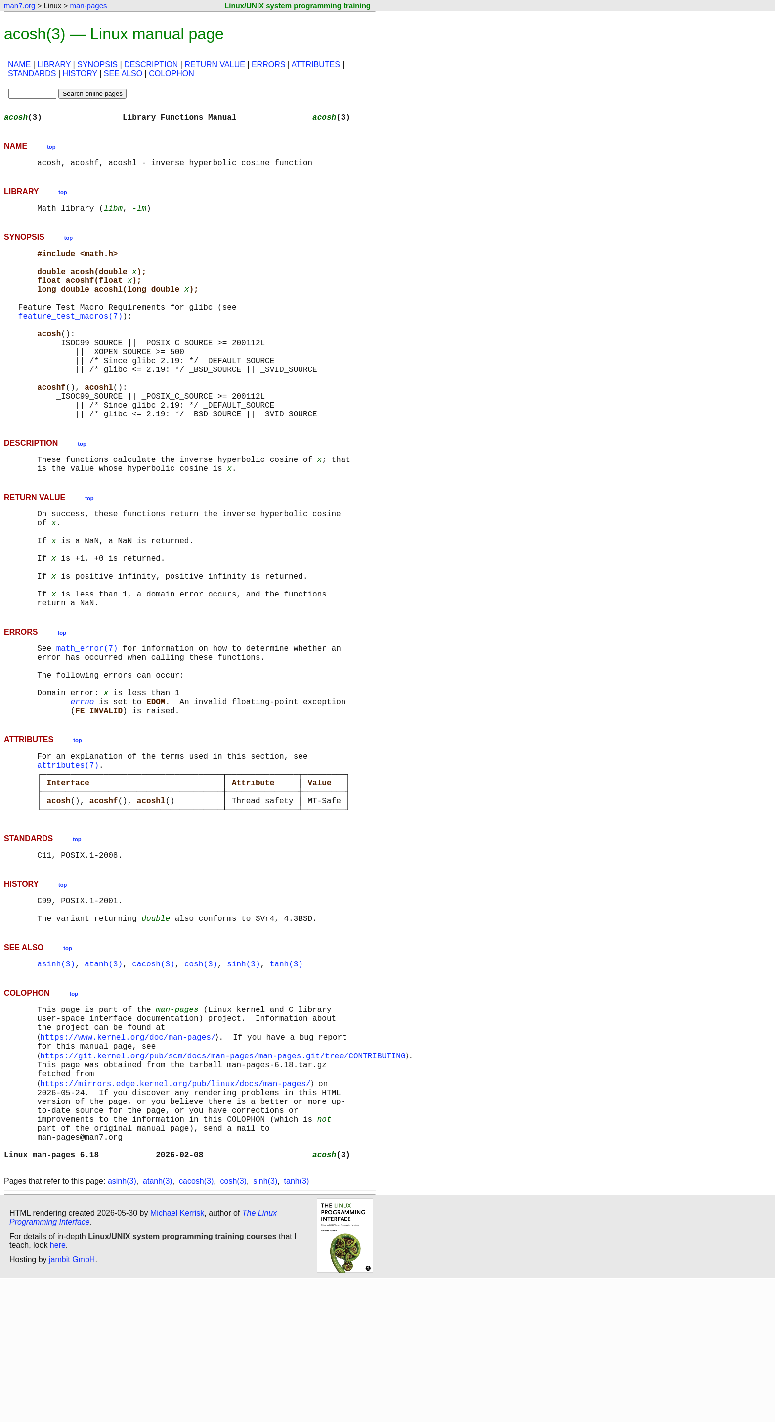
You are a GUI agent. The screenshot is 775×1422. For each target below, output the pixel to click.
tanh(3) (286, 1072)
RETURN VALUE (214, 64)
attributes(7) (68, 853)
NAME (19, 64)
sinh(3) (243, 1072)
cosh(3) (200, 1072)
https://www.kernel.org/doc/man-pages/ (129, 1152)
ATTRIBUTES (316, 64)
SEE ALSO (123, 73)
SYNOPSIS (97, 64)
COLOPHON (171, 73)
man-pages (88, 5)
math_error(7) (87, 719)
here (58, 1384)
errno (82, 784)
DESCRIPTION (151, 64)
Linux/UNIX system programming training (297, 5)
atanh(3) (104, 1072)
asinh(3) (56, 1072)
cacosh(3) (153, 1072)
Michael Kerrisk (177, 1352)
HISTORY (80, 73)
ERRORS (268, 64)
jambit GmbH (72, 1399)
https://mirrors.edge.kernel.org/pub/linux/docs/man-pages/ (177, 1206)
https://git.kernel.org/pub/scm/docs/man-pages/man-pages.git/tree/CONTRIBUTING (224, 1174)
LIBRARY (54, 64)
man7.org (19, 5)
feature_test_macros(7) (70, 337)
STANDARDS (32, 73)
